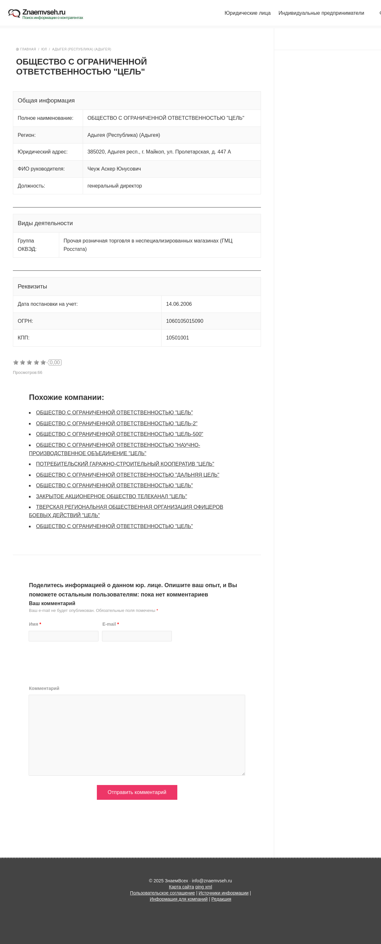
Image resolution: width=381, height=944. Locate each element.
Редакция (221, 899)
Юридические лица (248, 13)
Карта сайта (181, 886)
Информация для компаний (179, 899)
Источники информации (223, 892)
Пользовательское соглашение (162, 892)
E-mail (110, 624)
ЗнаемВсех (50, 14)
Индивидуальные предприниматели (321, 13)
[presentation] (78, 665)
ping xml (203, 886)
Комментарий (44, 688)
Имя (35, 624)
